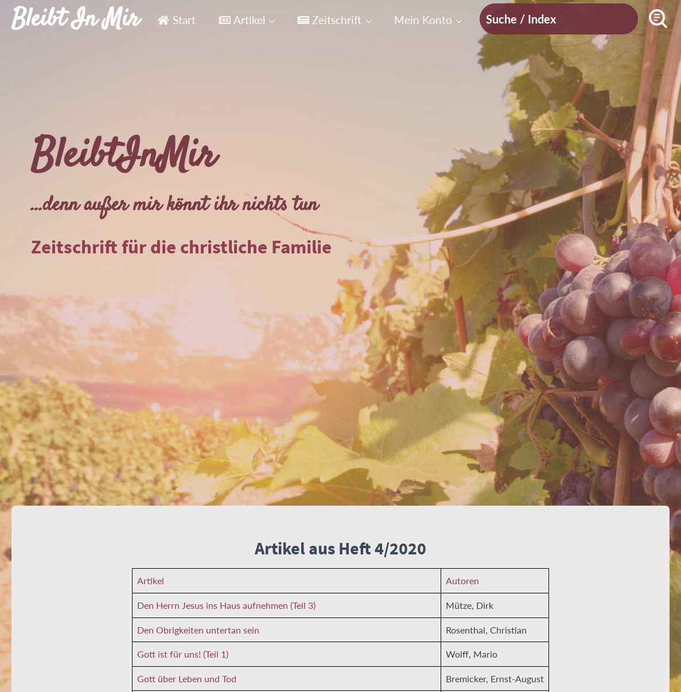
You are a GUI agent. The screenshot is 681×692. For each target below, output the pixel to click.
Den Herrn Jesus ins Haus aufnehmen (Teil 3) (226, 605)
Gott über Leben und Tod (186, 678)
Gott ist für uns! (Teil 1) (182, 653)
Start (176, 19)
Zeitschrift (329, 19)
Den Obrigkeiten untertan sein (198, 629)
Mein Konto (423, 19)
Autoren (462, 580)
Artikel (242, 19)
